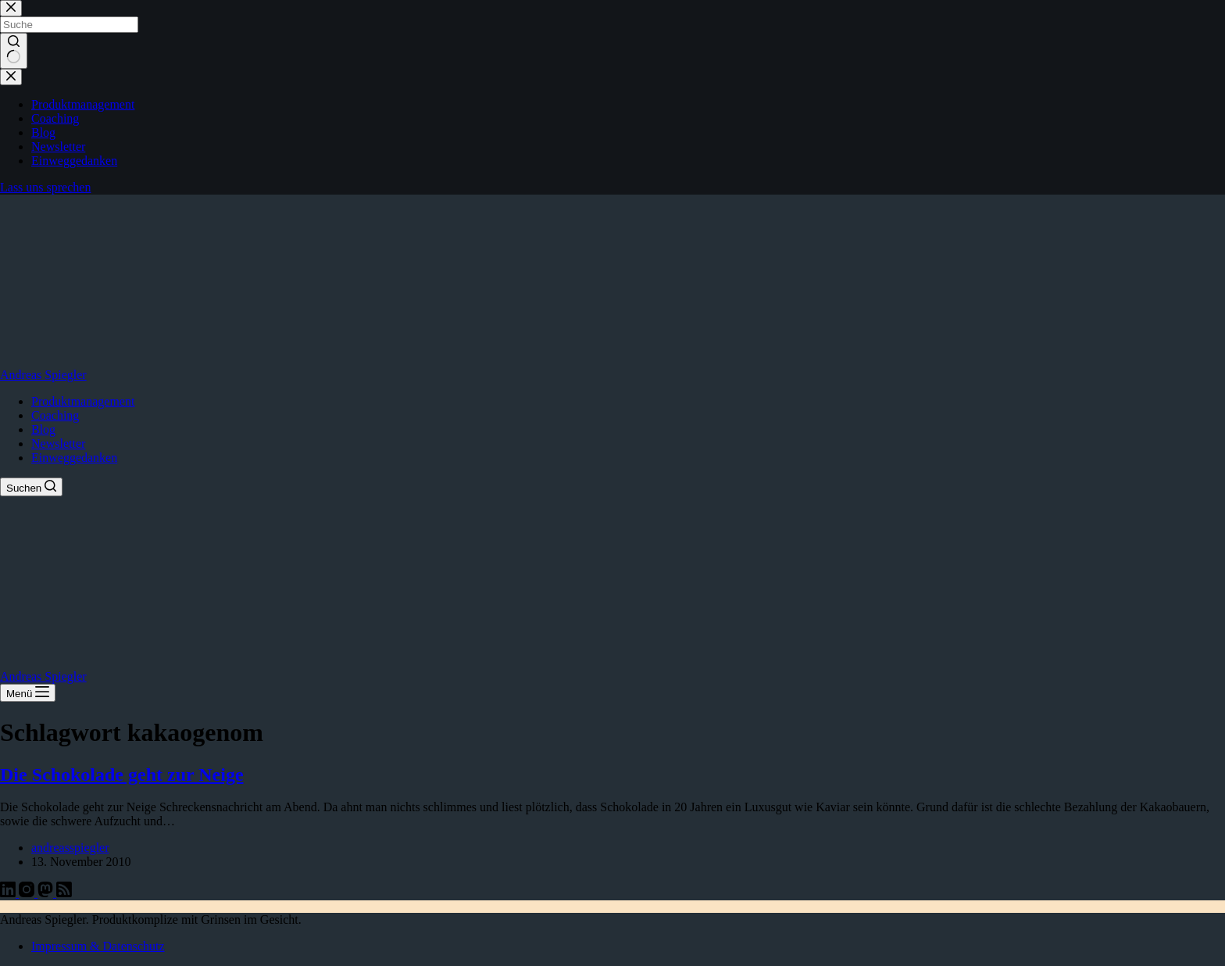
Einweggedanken (74, 457)
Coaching (55, 415)
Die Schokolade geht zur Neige (122, 774)
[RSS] (64, 893)
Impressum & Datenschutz (98, 946)
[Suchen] (31, 487)
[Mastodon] (47, 893)
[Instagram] (28, 893)
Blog (43, 429)
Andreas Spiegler (43, 374)
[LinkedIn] (9, 893)
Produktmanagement (82, 401)
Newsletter (58, 443)
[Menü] (27, 693)
